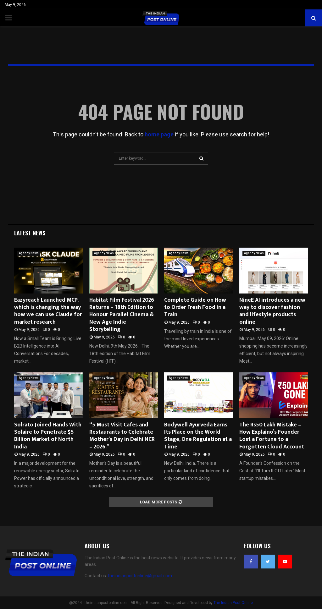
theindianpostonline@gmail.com (140, 575)
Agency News (29, 253)
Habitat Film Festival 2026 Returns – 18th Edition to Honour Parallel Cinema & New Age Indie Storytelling (121, 314)
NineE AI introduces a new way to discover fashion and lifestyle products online (272, 311)
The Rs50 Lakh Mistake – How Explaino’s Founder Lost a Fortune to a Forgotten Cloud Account (271, 436)
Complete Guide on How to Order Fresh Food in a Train (195, 307)
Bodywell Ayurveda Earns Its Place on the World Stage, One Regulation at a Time (198, 436)
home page (159, 134)
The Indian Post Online (233, 603)
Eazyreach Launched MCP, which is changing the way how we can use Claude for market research (48, 311)
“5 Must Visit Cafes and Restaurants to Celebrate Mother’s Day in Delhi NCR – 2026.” (122, 436)
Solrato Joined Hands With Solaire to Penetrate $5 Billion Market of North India (47, 436)
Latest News (29, 233)
